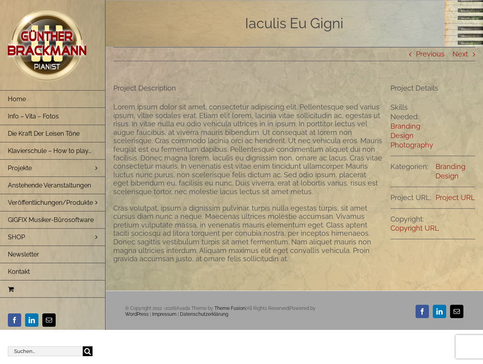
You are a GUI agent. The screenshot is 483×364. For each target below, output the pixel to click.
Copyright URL (414, 228)
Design (402, 135)
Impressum (164, 314)
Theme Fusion (229, 308)
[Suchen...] (45, 351)
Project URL (455, 197)
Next (460, 54)
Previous (430, 54)
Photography (411, 145)
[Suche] (88, 351)
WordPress (137, 314)
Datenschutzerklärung (204, 314)
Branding (405, 126)
